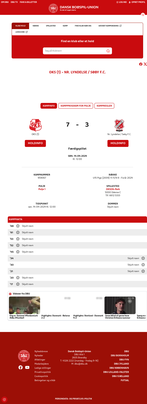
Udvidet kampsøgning (110, 26)
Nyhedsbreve (41, 351)
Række (113, 175)
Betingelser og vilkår (45, 380)
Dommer (113, 204)
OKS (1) (35, 134)
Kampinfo (49, 106)
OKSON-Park (113, 189)
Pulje (42, 186)
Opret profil (137, 2)
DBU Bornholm (120, 356)
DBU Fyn (124, 360)
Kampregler (104, 106)
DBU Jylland (121, 364)
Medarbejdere (42, 364)
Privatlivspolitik (43, 372)
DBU (126, 351)
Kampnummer (42, 175)
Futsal (125, 380)
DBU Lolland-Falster (116, 372)
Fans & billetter (28, 2)
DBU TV (14, 2)
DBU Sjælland (120, 376)
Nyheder (39, 356)
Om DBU (5, 2)
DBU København (119, 368)
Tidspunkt (42, 204)
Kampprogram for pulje (76, 106)
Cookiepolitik (41, 376)
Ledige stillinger (43, 368)
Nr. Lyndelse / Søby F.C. (119, 134)
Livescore (22, 32)
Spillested (112, 186)
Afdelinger (40, 360)
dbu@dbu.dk (81, 364)
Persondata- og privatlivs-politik (73, 399)
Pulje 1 (42, 189)
